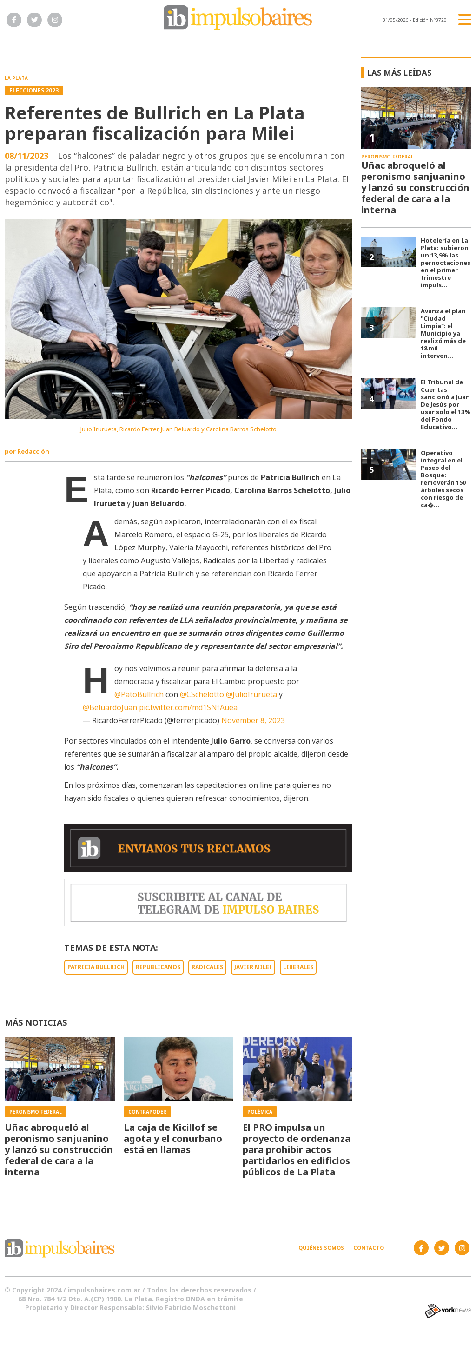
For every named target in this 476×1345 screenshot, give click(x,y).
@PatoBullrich (139, 694)
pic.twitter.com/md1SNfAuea (188, 707)
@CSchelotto (202, 694)
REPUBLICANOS (158, 967)
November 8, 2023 (253, 720)
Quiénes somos (321, 1247)
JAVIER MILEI (253, 967)
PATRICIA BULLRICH (96, 967)
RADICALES (207, 967)
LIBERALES (298, 967)
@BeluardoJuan (110, 707)
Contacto (368, 1247)
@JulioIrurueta (251, 694)
